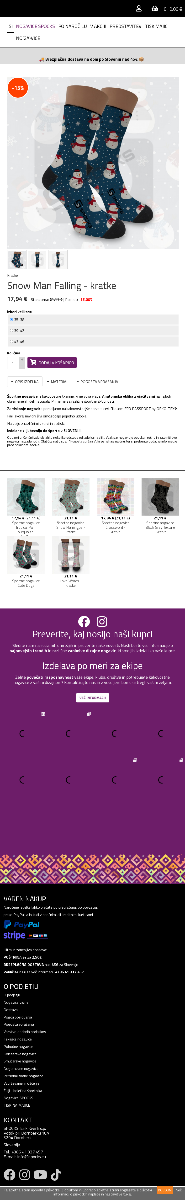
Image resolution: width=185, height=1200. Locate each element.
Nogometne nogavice (21, 1022)
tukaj (127, 1194)
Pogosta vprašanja (19, 978)
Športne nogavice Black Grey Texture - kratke (160, 527)
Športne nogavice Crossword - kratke (115, 527)
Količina (13, 353)
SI (11, 26)
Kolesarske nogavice (20, 1008)
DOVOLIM (165, 1190)
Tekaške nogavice (18, 993)
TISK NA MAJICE (17, 1059)
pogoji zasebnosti (45, 1164)
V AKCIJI (98, 26)
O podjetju (12, 949)
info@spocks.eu (31, 1110)
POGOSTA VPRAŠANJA (97, 381)
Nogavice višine (16, 956)
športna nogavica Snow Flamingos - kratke (70, 527)
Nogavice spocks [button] (35, 26)
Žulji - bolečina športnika (23, 1044)
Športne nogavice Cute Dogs (26, 583)
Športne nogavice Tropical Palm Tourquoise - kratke (26, 529)
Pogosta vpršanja (82, 441)
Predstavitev (126, 26)
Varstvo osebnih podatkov (25, 985)
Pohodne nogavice (18, 1000)
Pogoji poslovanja (18, 971)
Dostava (11, 963)
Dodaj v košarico (52, 362)
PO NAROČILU (72, 26)
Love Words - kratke (71, 583)
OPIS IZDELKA (25, 381)
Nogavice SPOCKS (18, 1052)
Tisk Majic (156, 26)
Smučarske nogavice (20, 1015)
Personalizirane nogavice (23, 1030)
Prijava (14, 1179)
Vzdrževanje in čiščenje (21, 1037)
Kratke (12, 275)
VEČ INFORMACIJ (92, 697)
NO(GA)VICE (28, 38)
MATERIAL (57, 381)
